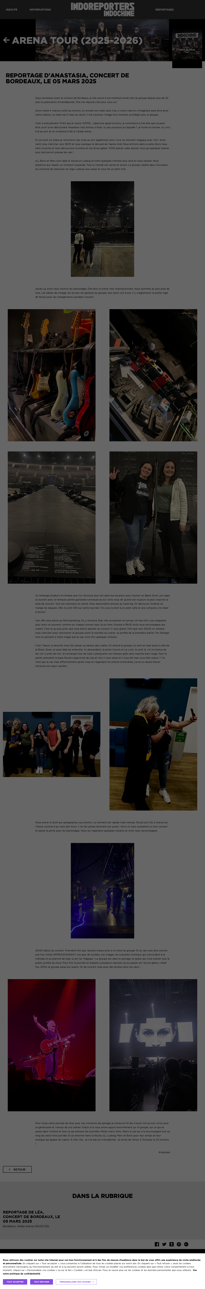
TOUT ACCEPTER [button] (15, 1282)
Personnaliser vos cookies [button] (75, 1282)
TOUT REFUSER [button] (41, 1282)
